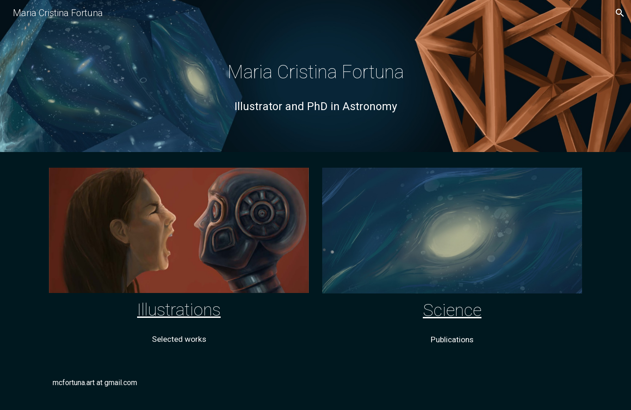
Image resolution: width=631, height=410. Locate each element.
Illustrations (179, 309)
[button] (620, 13)
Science (452, 310)
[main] (315, 78)
